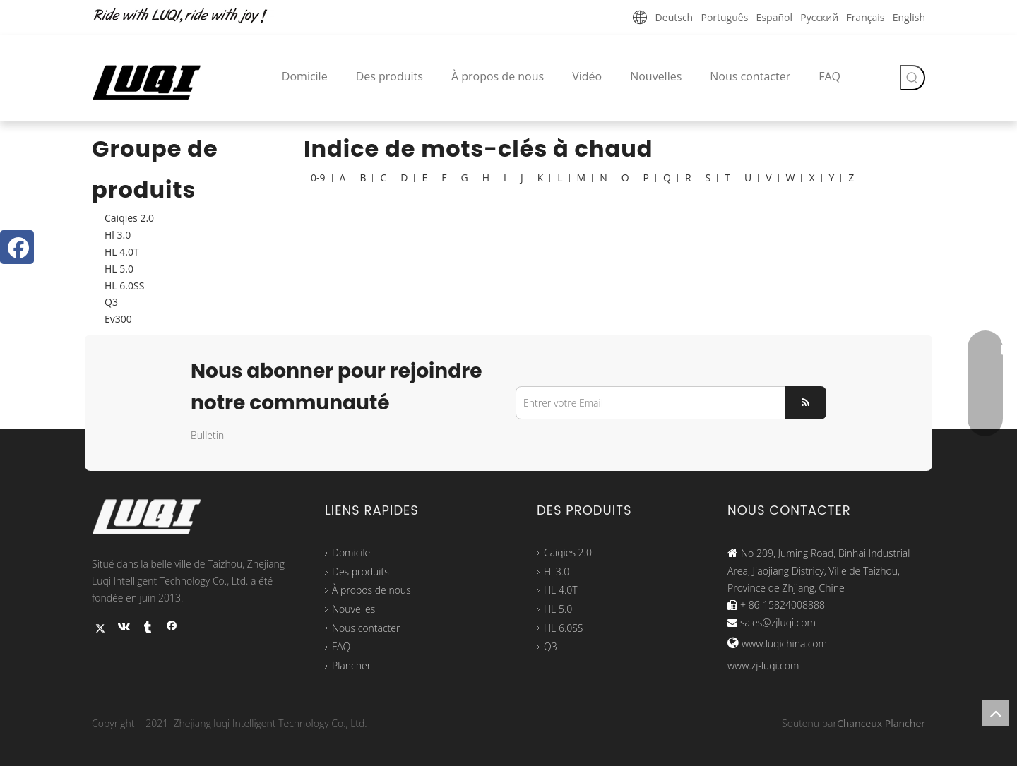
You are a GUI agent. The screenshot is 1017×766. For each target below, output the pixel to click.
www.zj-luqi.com (763, 665)
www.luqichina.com (784, 643)
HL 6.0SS (124, 285)
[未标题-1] (191, 16)
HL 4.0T (122, 251)
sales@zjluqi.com (778, 622)
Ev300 (118, 318)
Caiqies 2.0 (129, 218)
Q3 (111, 302)
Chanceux (859, 723)
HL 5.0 (119, 268)
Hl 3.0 (118, 234)
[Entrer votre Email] (647, 403)
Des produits (360, 571)
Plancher (351, 665)
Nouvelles (353, 609)
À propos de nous (371, 590)
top (995, 713)
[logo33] (155, 516)
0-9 (318, 177)
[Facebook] (17, 247)
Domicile (351, 552)
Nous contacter (366, 628)
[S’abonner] (805, 402)
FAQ (341, 646)
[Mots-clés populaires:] (912, 77)
